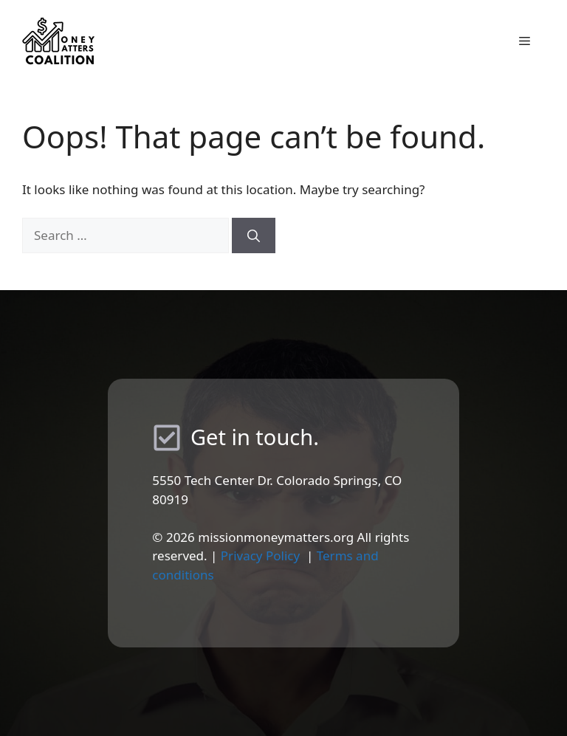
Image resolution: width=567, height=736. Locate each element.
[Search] (253, 235)
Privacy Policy (260, 555)
